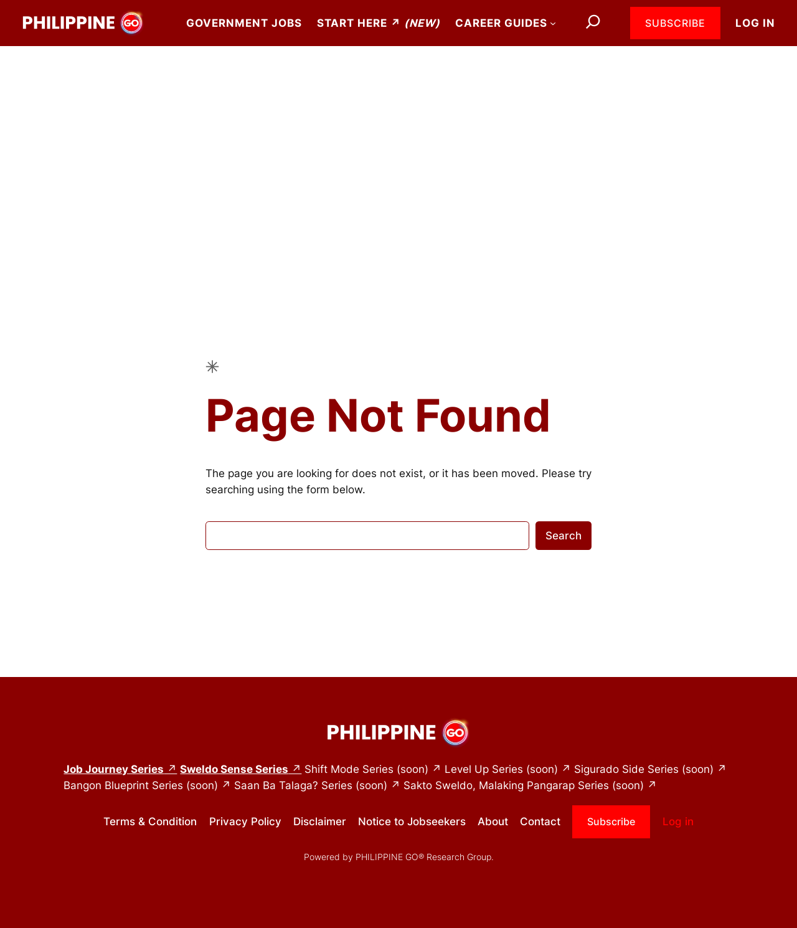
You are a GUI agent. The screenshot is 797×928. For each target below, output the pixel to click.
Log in (755, 23)
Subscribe (675, 23)
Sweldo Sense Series (234, 769)
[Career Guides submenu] (553, 23)
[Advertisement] (398, 145)
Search (563, 535)
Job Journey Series (114, 769)
